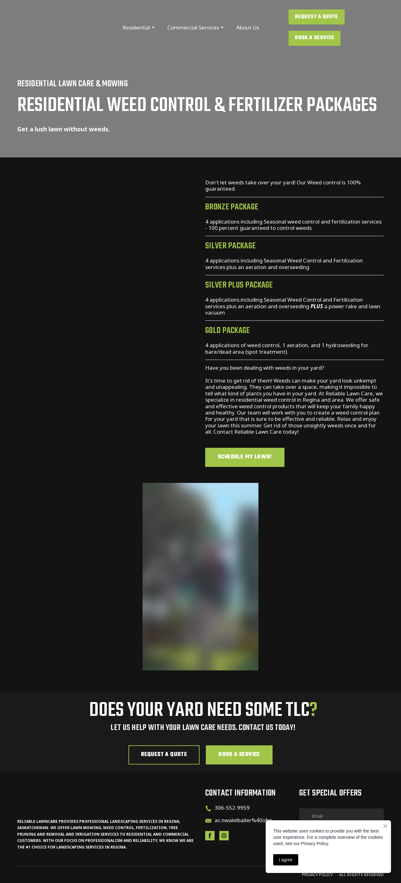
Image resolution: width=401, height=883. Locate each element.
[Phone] (208, 808)
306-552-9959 (232, 807)
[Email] (208, 821)
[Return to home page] (55, 27)
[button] (316, 16)
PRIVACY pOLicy (317, 874)
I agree (286, 859)
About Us (247, 27)
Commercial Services (193, 27)
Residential (136, 27)
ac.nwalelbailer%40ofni (243, 820)
